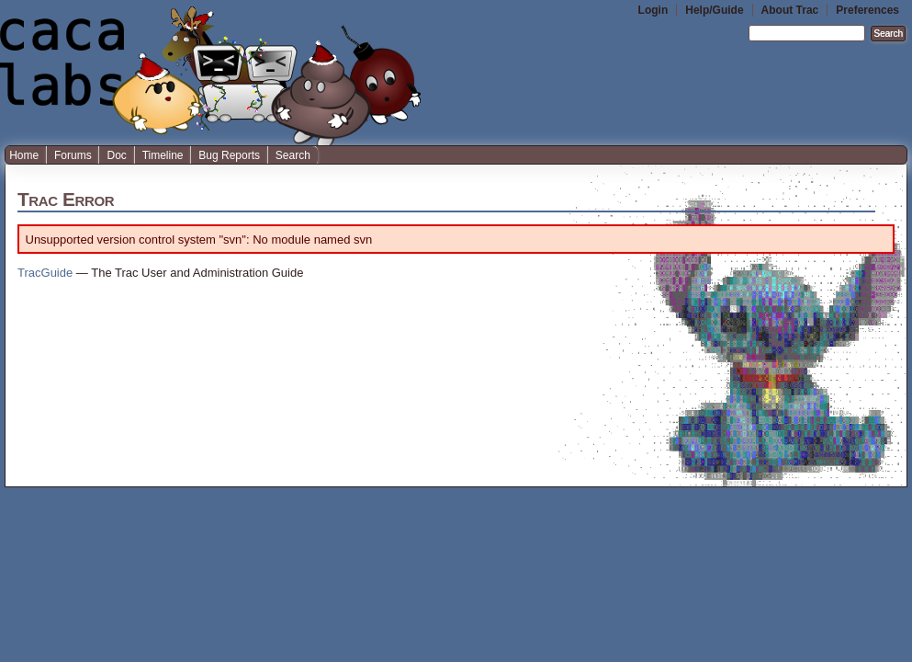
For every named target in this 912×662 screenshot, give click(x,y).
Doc (116, 155)
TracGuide (45, 273)
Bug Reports (229, 155)
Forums (73, 155)
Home (24, 155)
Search (293, 155)
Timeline (163, 155)
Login (653, 10)
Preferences (867, 10)
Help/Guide (714, 10)
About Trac (790, 10)
